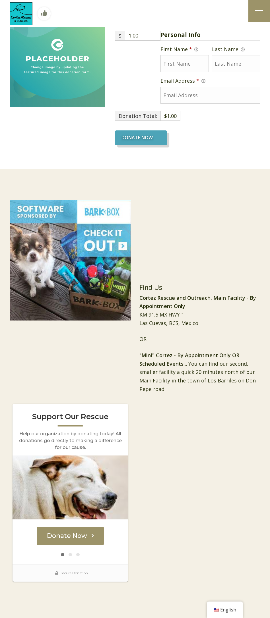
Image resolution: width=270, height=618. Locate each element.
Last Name (228, 49)
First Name (179, 49)
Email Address (182, 81)
